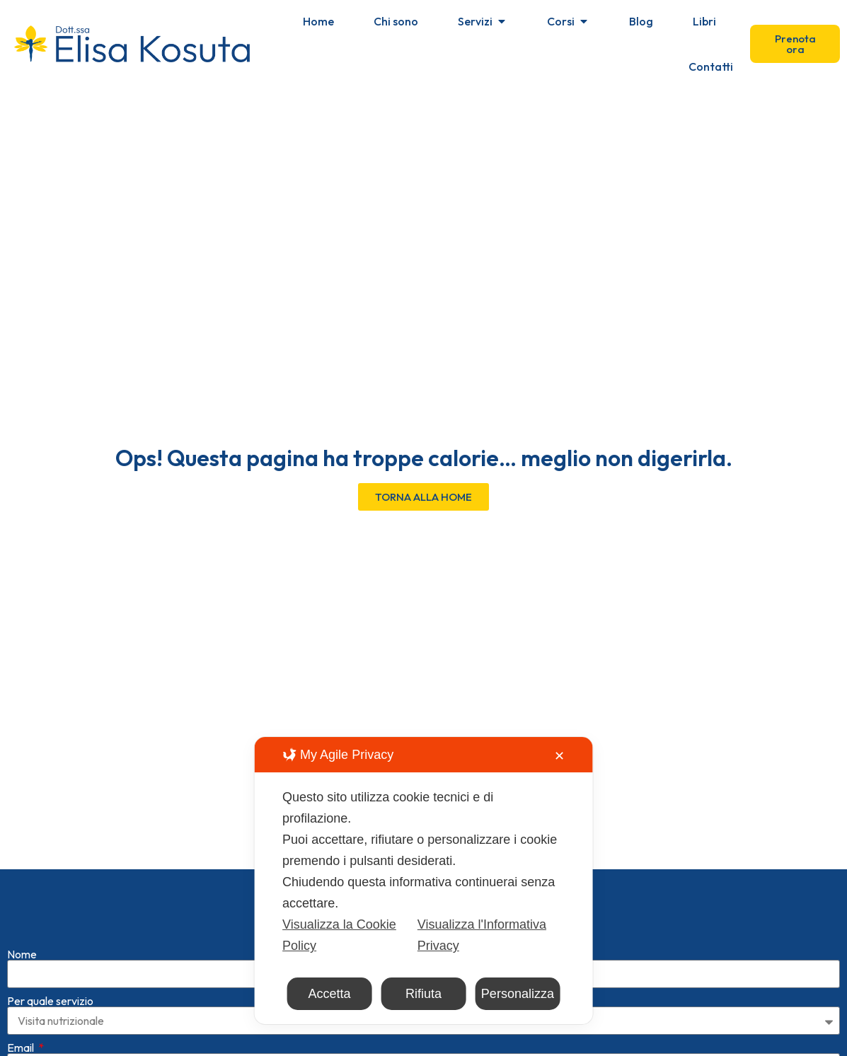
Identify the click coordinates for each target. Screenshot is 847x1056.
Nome (22, 931)
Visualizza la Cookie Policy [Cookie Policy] (339, 935)
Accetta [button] (330, 994)
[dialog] (423, 880)
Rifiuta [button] (423, 994)
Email (21, 1025)
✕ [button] (559, 756)
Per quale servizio (50, 978)
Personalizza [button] (517, 994)
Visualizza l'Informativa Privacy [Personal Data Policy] (481, 935)
